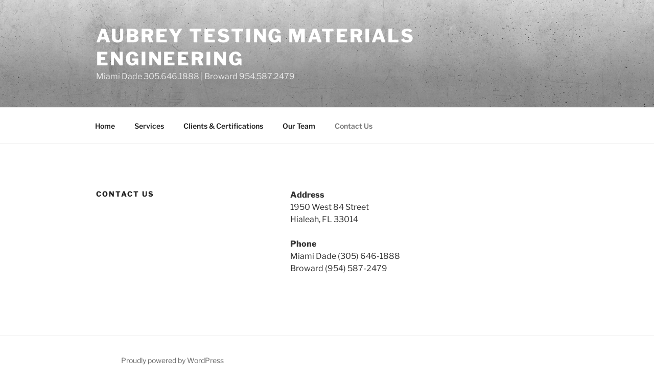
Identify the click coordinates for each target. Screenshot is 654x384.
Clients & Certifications (223, 126)
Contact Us (353, 126)
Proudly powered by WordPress (172, 360)
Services (149, 126)
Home (105, 126)
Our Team (299, 126)
